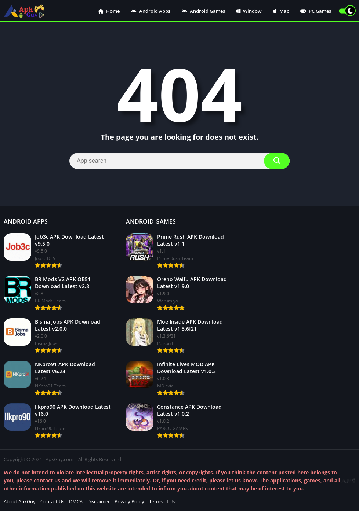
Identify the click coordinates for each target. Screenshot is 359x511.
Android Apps (150, 11)
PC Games (315, 11)
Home (109, 11)
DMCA (76, 501)
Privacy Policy (129, 501)
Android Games (203, 11)
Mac (281, 11)
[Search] (179, 161)
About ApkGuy (20, 501)
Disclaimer (98, 501)
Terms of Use (163, 501)
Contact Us (52, 501)
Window (249, 11)
